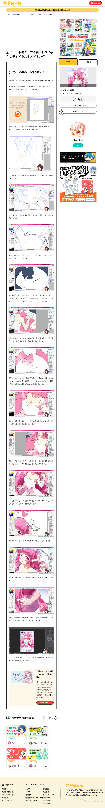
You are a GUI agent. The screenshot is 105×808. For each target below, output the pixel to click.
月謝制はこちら (95, 3)
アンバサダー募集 (31, 801)
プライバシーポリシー (50, 795)
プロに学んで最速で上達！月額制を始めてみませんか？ (52, 10)
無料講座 (17, 14)
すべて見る (49, 718)
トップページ (10, 14)
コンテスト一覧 (7, 801)
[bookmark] (24, 743)
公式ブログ (46, 801)
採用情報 (46, 792)
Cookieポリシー (48, 798)
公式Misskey (47, 804)
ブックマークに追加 (78, 105)
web (78, 145)
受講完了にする (71, 111)
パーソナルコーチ (8, 795)
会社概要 (46, 789)
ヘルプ (27, 792)
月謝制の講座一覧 (8, 792)
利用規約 (28, 795)
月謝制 (4, 789)
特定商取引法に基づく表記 (34, 798)
